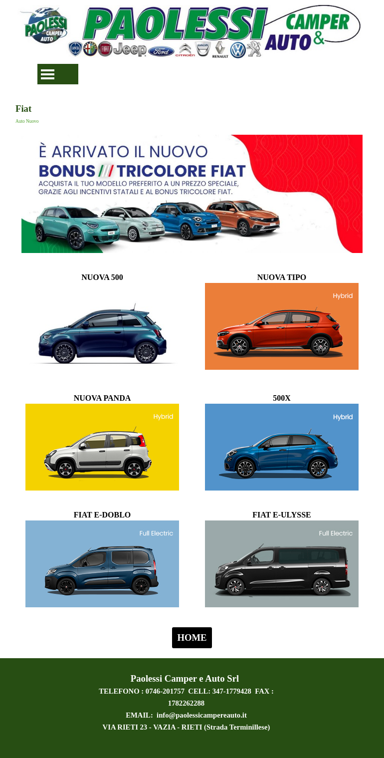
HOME (191, 637)
